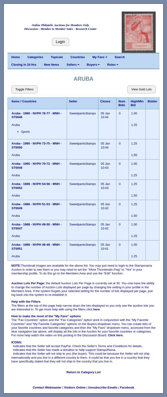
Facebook (127, 387)
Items (16, 101)
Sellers (73, 64)
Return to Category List (83, 372)
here (96, 309)
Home (15, 57)
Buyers (93, 64)
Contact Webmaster (47, 387)
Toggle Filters (24, 89)
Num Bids (121, 103)
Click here (115, 335)
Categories (35, 57)
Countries (78, 57)
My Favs (99, 57)
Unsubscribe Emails (102, 387)
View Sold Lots (141, 89)
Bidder (152, 101)
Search (120, 57)
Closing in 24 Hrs (23, 64)
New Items (51, 64)
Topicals (57, 57)
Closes (105, 101)
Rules (112, 64)
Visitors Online (75, 387)
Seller (73, 101)
